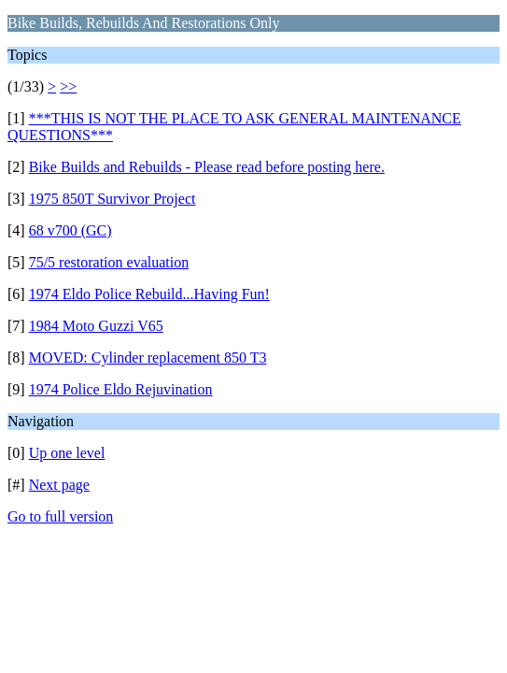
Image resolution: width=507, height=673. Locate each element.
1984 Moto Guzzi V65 (96, 326)
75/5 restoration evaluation (109, 262)
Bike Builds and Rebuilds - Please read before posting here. (207, 167)
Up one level (67, 453)
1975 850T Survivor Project (112, 199)
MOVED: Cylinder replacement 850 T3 (148, 357)
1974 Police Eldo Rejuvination (121, 389)
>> (68, 86)
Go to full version (60, 516)
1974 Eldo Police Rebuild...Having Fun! (149, 294)
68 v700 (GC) (70, 230)
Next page (59, 485)
